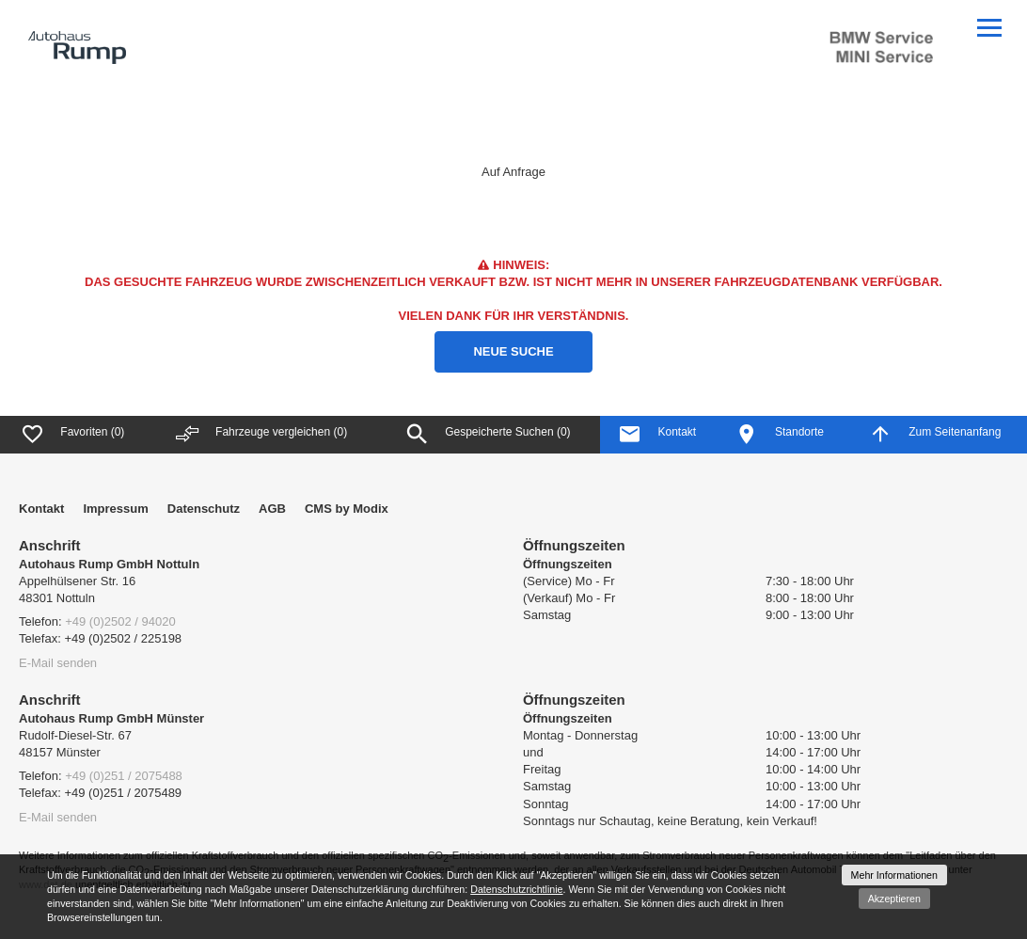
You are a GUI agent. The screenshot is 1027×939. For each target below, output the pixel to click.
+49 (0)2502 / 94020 (120, 621)
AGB (272, 508)
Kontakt (41, 508)
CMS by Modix (346, 508)
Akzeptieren (894, 898)
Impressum (115, 508)
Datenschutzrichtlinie (516, 889)
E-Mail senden (58, 663)
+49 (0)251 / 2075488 (123, 776)
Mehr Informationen (894, 875)
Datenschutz (203, 508)
